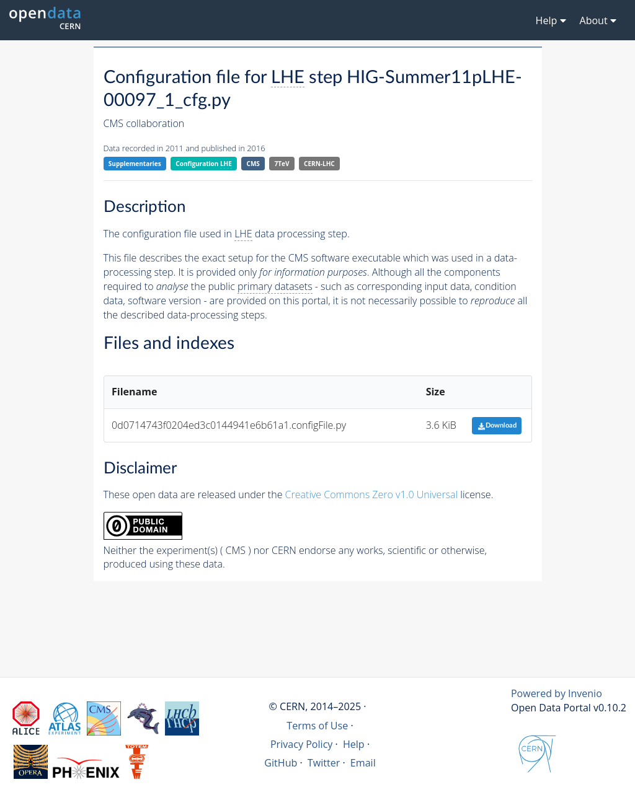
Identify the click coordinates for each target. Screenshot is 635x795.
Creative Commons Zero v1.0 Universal (371, 494)
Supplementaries (135, 163)
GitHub (280, 763)
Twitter (324, 763)
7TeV (282, 163)
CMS (253, 163)
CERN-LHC (319, 163)
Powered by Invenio (556, 693)
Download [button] (497, 425)
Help (354, 744)
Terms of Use (317, 725)
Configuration (203, 164)
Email (363, 763)
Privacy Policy (301, 744)
